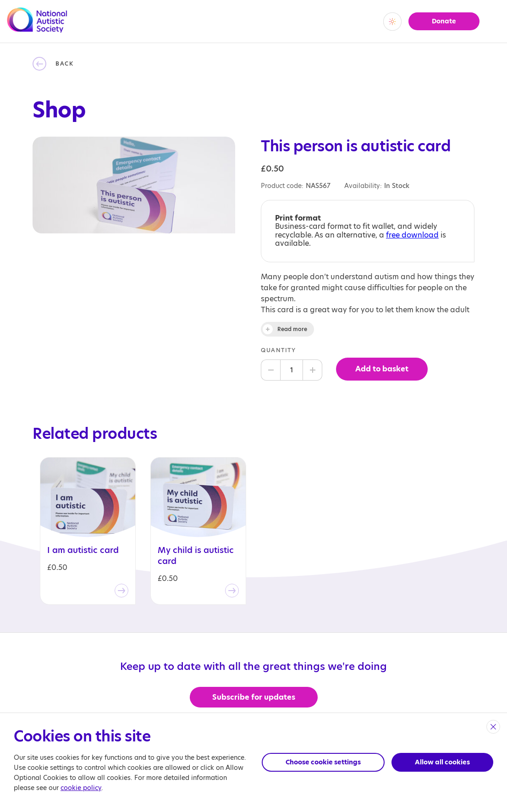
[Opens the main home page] (37, 27)
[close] (493, 727)
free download (412, 235)
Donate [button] (444, 21)
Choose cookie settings (323, 762)
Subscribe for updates (253, 697)
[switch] (392, 21)
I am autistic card (83, 550)
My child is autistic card (196, 556)
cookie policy (81, 787)
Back (64, 63)
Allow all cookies (442, 762)
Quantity (278, 350)
